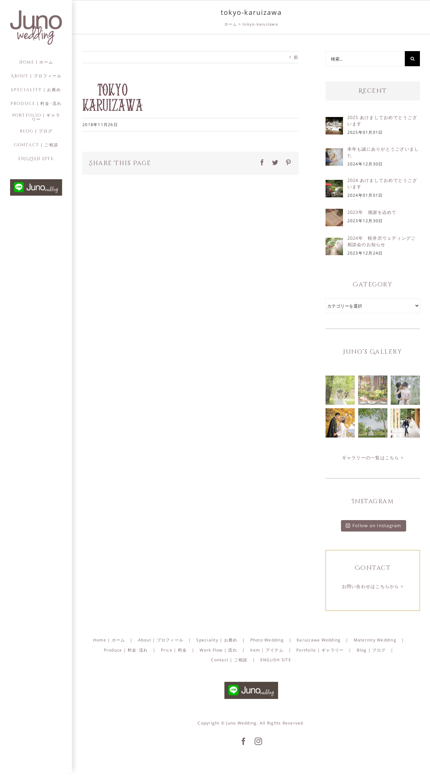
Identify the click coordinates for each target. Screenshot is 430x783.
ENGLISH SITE (275, 660)
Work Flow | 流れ (218, 650)
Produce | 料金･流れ (126, 650)
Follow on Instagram (373, 525)
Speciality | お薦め (216, 640)
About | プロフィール (161, 640)
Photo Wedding (267, 640)
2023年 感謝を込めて (372, 212)
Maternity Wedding (375, 640)
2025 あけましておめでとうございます (382, 120)
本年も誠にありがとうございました (383, 152)
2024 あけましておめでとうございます (382, 183)
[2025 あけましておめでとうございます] (334, 122)
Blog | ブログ (371, 650)
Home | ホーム (109, 640)
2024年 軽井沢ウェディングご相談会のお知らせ (381, 241)
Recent (372, 91)
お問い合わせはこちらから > (373, 586)
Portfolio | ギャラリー (320, 650)
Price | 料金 (174, 650)
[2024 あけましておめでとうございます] (334, 185)
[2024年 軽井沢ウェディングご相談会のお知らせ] (334, 242)
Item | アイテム (267, 650)
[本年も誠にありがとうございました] (334, 153)
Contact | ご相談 (229, 660)
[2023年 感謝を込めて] (334, 213)
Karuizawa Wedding (319, 640)
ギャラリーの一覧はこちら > (373, 458)
